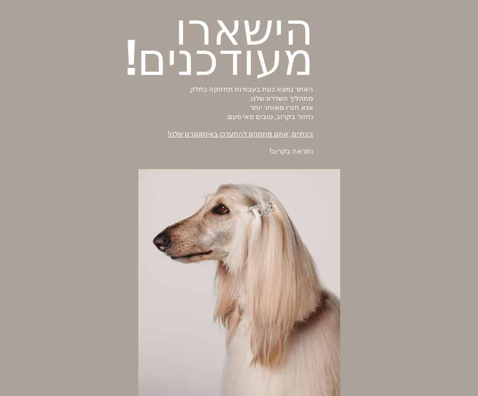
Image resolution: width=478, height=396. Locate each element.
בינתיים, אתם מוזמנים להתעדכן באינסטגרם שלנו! (240, 133)
